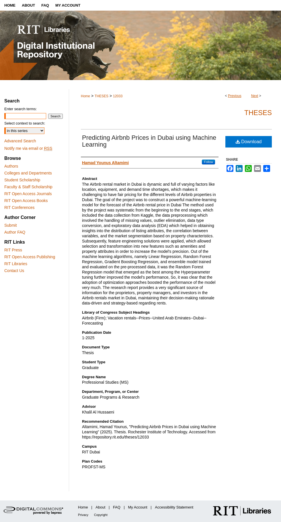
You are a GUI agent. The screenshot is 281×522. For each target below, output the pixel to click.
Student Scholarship (22, 180)
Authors (11, 166)
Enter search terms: (20, 109)
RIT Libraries (15, 263)
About (100, 507)
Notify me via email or (28, 148)
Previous (234, 96)
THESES (101, 96)
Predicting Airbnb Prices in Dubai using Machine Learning (149, 141)
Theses (258, 113)
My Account (137, 507)
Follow (208, 162)
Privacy (83, 515)
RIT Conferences (19, 207)
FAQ (116, 507)
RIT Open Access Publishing (29, 257)
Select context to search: (24, 123)
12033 (117, 96)
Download (249, 141)
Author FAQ (14, 232)
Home (85, 96)
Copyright (101, 515)
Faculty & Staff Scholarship (28, 187)
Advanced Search (20, 141)
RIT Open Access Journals (28, 193)
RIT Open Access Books (26, 200)
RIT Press (13, 250)
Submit (10, 225)
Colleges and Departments (28, 173)
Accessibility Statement (174, 507)
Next (254, 96)
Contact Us (14, 270)
